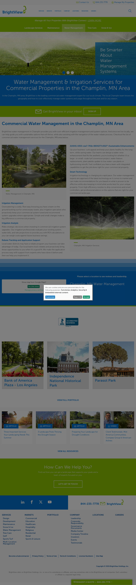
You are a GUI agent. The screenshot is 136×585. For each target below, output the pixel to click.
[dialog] (68, 292)
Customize (50, 297)
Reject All (77, 297)
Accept (86, 297)
